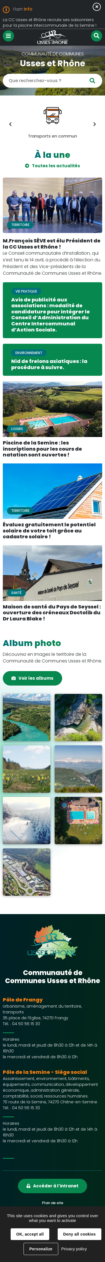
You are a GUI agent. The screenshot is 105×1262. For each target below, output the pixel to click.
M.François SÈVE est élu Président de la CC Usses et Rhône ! (52, 243)
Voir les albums (35, 678)
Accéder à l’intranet (55, 1186)
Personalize (40, 1249)
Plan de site (52, 1202)
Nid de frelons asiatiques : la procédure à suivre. (49, 364)
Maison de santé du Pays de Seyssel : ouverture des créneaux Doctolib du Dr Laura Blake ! (52, 612)
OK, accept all (30, 1234)
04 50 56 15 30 (26, 1024)
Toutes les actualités (56, 166)
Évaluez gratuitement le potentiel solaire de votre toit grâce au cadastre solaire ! (49, 530)
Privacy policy (74, 1248)
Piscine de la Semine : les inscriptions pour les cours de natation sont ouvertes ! (42, 448)
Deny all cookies (79, 1234)
